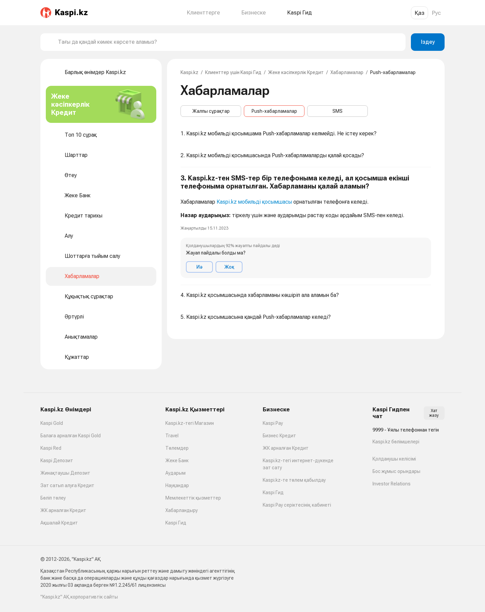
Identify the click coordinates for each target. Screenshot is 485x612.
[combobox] (229, 42)
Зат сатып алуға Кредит (67, 485)
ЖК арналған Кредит (63, 510)
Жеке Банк (177, 460)
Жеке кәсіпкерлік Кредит (296, 72)
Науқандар (177, 485)
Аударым (175, 473)
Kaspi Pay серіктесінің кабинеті (297, 505)
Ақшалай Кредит (59, 522)
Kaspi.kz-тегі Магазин (189, 423)
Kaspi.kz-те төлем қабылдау (294, 480)
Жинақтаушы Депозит (65, 473)
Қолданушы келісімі (394, 459)
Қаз (419, 12)
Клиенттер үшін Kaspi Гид (233, 72)
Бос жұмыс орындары (396, 471)
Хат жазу (434, 413)
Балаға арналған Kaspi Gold (70, 435)
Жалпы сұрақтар (211, 111)
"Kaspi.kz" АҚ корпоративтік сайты (79, 597)
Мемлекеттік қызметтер (193, 498)
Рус (436, 12)
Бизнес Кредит (279, 435)
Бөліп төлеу (53, 498)
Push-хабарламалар (274, 111)
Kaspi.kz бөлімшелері (396, 441)
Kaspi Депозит (56, 460)
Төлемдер (177, 448)
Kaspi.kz (189, 72)
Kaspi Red (50, 448)
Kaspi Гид (175, 522)
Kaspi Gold (51, 423)
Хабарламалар (346, 72)
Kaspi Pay (273, 423)
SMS (337, 111)
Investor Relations (392, 483)
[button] (306, 226)
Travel (172, 435)
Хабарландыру (181, 510)
